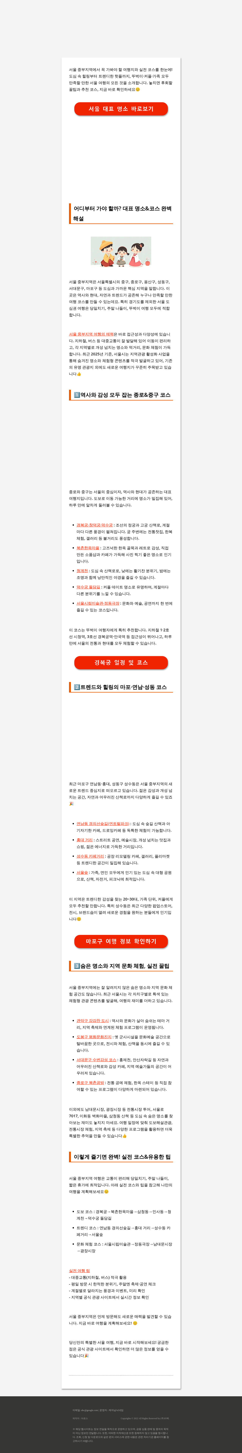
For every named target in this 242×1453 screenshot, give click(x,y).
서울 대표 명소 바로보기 (121, 109)
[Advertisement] (113, 26)
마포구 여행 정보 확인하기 (121, 941)
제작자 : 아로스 (80, 1418)
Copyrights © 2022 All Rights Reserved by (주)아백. (145, 1418)
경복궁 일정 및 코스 (121, 662)
